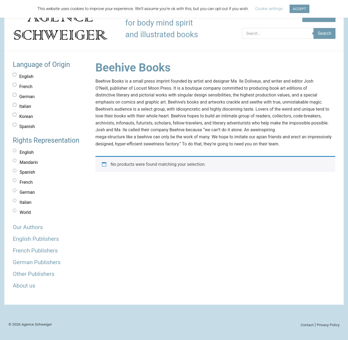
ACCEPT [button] (299, 9)
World (25, 212)
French (25, 86)
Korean (26, 116)
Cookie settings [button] (269, 8)
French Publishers (35, 250)
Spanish (27, 126)
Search (324, 33)
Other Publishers (33, 274)
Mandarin (29, 162)
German (27, 96)
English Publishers (36, 239)
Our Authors (28, 227)
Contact (307, 325)
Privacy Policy (328, 325)
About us (24, 285)
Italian (25, 106)
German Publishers (37, 262)
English (26, 76)
